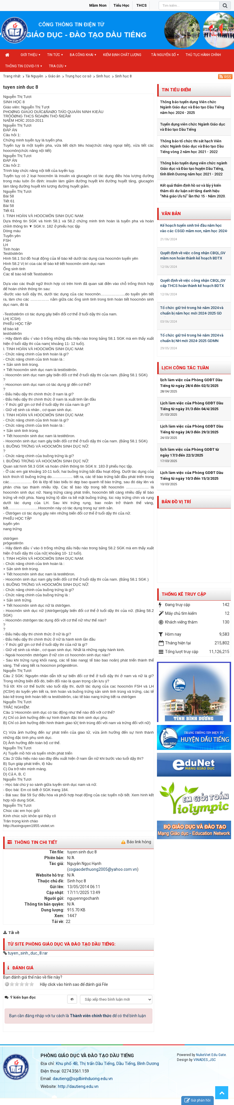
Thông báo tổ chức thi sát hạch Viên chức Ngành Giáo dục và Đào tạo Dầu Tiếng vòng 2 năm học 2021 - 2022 (192, 146)
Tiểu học (121, 5)
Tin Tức (53, 55)
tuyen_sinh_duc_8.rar (25, 953)
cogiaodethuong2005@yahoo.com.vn (103, 869)
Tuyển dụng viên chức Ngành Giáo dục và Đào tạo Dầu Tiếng (192, 127)
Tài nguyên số (163, 55)
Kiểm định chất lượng (122, 55)
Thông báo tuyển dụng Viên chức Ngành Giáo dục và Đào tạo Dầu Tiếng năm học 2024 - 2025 (192, 107)
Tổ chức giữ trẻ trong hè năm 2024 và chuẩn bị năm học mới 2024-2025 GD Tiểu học (191, 313)
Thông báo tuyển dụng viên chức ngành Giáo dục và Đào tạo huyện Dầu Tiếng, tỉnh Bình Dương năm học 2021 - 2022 (193, 168)
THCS (141, 5)
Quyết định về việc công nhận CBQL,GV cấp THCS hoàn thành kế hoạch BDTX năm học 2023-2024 (192, 285)
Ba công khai (81, 55)
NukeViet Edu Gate (211, 1055)
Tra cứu (56, 66)
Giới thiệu (29, 55)
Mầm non (98, 5)
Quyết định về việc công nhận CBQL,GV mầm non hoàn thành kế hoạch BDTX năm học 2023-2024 (192, 258)
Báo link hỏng (139, 841)
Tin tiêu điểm (176, 89)
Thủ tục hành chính (203, 55)
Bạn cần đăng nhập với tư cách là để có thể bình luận (77, 1015)
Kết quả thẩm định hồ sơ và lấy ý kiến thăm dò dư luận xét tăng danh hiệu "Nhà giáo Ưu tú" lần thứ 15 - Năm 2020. (193, 190)
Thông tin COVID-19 (22, 66)
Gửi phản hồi (197, 1100)
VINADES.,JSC (204, 1060)
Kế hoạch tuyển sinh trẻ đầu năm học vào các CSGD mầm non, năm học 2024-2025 (194, 230)
